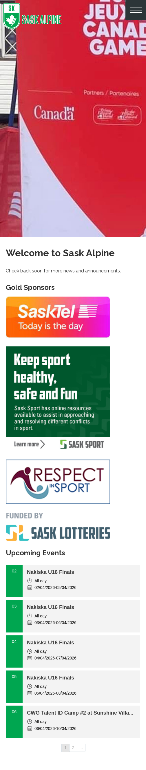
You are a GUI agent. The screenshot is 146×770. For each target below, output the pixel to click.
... (81, 747)
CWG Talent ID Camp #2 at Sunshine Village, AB (86, 713)
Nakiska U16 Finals (50, 572)
